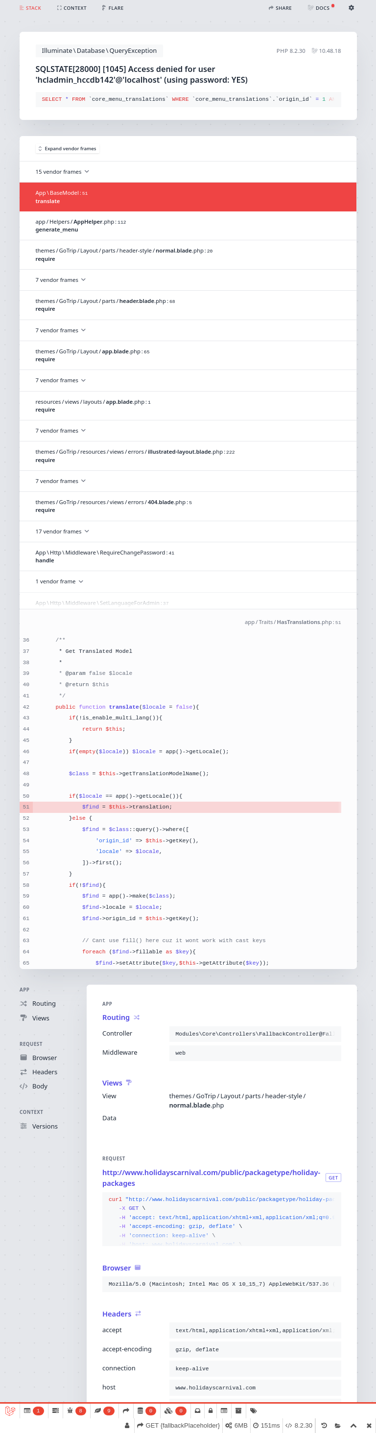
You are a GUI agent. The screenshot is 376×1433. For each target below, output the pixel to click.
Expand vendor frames (67, 148)
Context (31, 1112)
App (24, 990)
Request (31, 1043)
